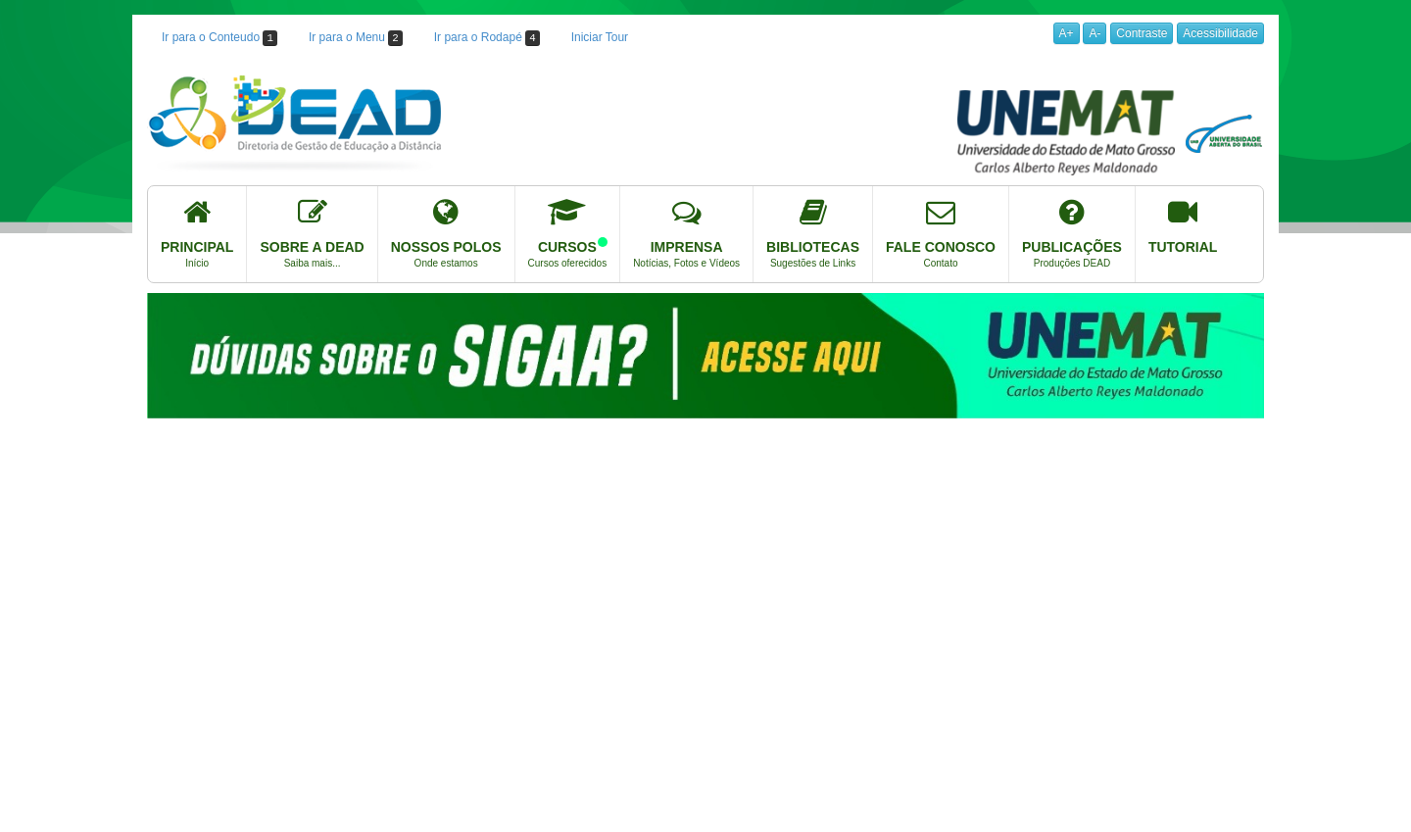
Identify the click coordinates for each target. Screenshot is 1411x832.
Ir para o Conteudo (219, 38)
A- (1094, 33)
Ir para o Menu (356, 38)
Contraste (1141, 33)
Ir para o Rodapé (487, 38)
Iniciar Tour (599, 37)
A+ (1066, 33)
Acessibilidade (1220, 33)
